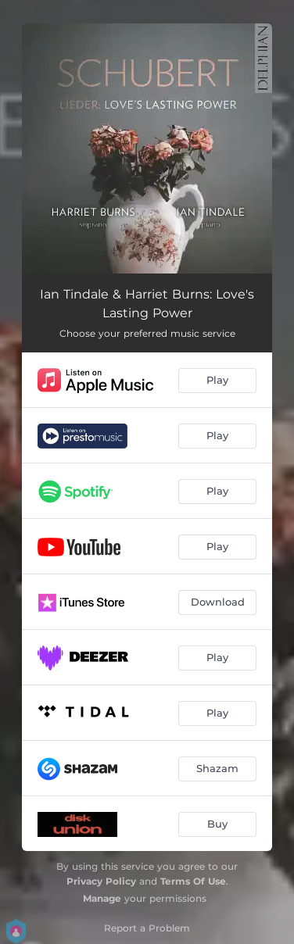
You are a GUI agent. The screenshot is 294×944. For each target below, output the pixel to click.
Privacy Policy (101, 881)
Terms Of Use (193, 881)
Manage (102, 898)
